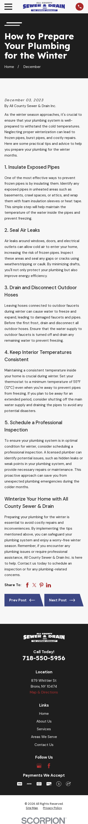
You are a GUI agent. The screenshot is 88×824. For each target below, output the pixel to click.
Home (44, 713)
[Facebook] (48, 765)
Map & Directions (44, 692)
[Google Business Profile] (39, 765)
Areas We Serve (44, 736)
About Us (44, 721)
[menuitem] (32, 808)
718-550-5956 (44, 658)
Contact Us (44, 744)
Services (44, 729)
